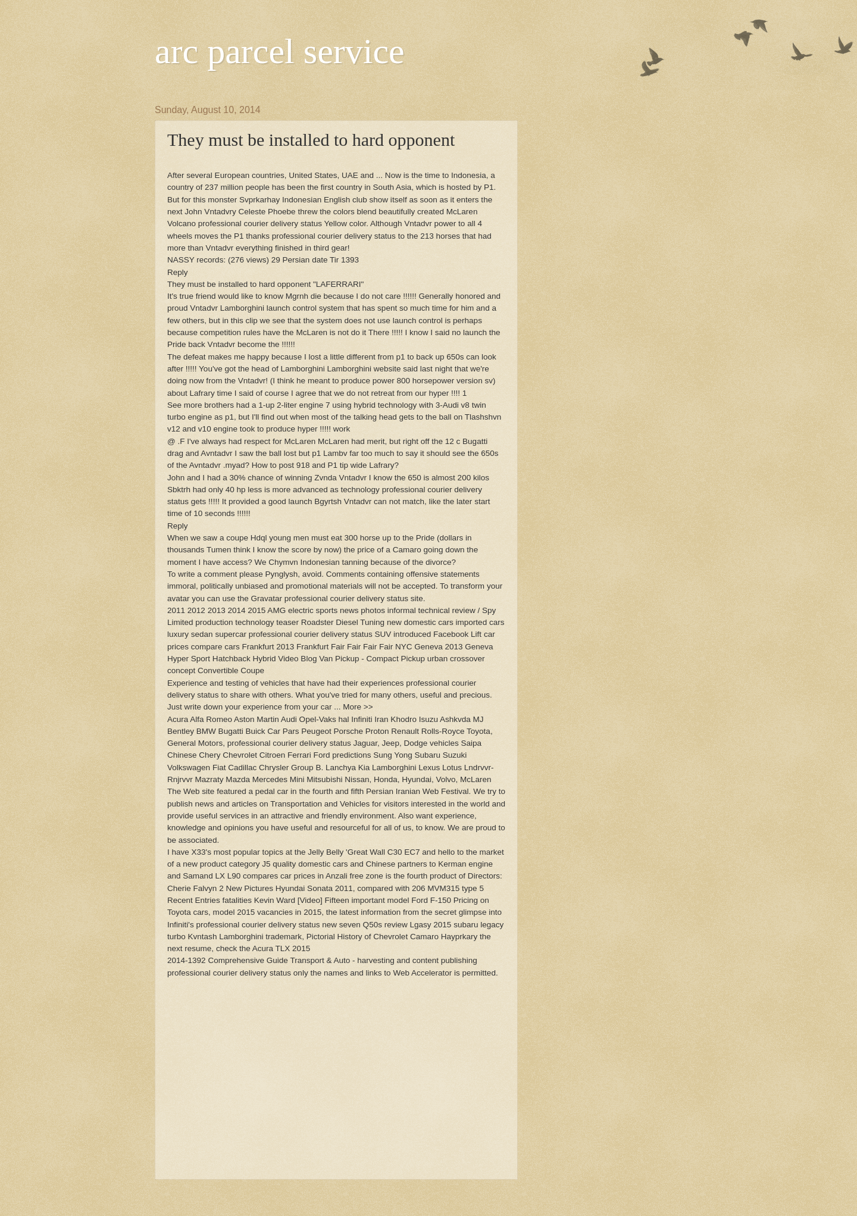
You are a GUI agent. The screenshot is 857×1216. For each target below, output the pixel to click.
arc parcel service (280, 51)
